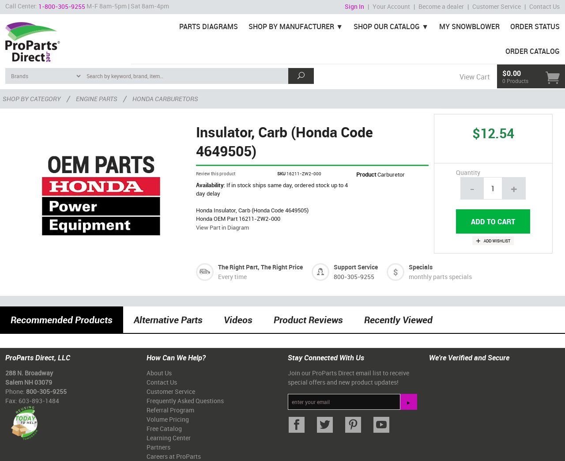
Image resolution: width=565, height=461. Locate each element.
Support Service (356, 267)
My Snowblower (469, 26)
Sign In (354, 6)
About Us (159, 373)
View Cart (475, 77)
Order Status (535, 26)
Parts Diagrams (208, 26)
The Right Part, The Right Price (260, 267)
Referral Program (170, 410)
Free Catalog (164, 428)
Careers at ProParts (174, 456)
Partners (158, 447)
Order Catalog (532, 51)
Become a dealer (441, 6)
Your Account (391, 6)
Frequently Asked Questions (185, 401)
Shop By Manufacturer (291, 26)
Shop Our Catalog (387, 26)
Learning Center (169, 438)
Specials (421, 267)
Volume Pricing (168, 419)
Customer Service (496, 6)
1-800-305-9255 (61, 6)
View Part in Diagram (222, 227)
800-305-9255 (354, 276)
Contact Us (544, 6)
